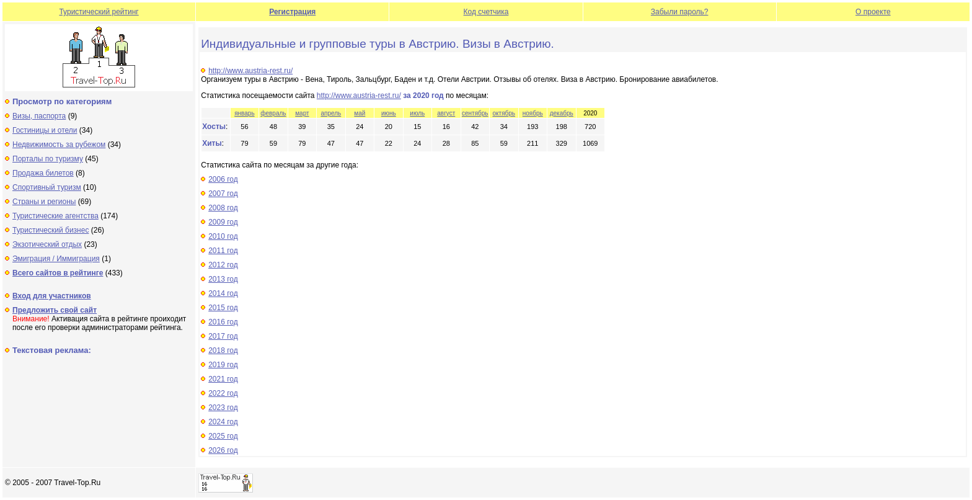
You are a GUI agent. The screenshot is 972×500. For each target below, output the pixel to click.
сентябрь (475, 113)
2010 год (223, 236)
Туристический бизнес (50, 230)
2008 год (223, 207)
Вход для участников (51, 296)
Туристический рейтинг (98, 11)
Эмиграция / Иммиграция (56, 258)
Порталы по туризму (47, 158)
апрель (330, 113)
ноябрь (533, 113)
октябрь (504, 113)
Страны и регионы (44, 201)
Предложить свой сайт (54, 310)
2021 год (223, 379)
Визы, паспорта (39, 116)
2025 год (223, 436)
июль (417, 113)
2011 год (223, 250)
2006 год (223, 179)
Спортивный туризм (46, 187)
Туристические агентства (55, 216)
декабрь (561, 113)
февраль (273, 113)
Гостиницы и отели (44, 130)
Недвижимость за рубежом (58, 144)
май (359, 113)
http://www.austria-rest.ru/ (250, 70)
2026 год (223, 450)
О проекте (873, 11)
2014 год (223, 293)
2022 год (223, 393)
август (446, 113)
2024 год (223, 421)
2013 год (223, 279)
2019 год (223, 364)
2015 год (223, 307)
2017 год (223, 336)
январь (244, 113)
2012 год (223, 265)
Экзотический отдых (47, 244)
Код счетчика (486, 11)
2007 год (223, 193)
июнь (388, 113)
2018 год (223, 350)
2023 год (223, 407)
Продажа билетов (43, 173)
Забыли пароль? (680, 11)
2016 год (223, 322)
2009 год (223, 222)
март (302, 113)
